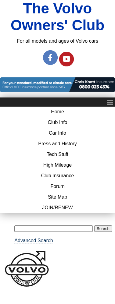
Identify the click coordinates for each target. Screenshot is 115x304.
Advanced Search (33, 240)
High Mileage (57, 165)
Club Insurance (57, 175)
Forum (57, 186)
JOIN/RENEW (57, 207)
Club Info (57, 122)
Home (57, 111)
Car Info (57, 133)
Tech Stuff (57, 154)
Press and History (57, 143)
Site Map (57, 197)
